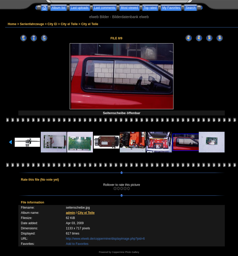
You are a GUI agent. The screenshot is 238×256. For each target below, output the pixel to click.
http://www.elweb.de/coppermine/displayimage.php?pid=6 (105, 238)
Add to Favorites (77, 244)
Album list (58, 8)
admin (70, 213)
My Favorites (171, 8)
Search (190, 8)
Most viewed (129, 8)
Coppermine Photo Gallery (125, 252)
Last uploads (80, 8)
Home (12, 24)
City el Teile (69, 24)
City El (52, 24)
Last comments (104, 8)
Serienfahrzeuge (32, 24)
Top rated (150, 8)
